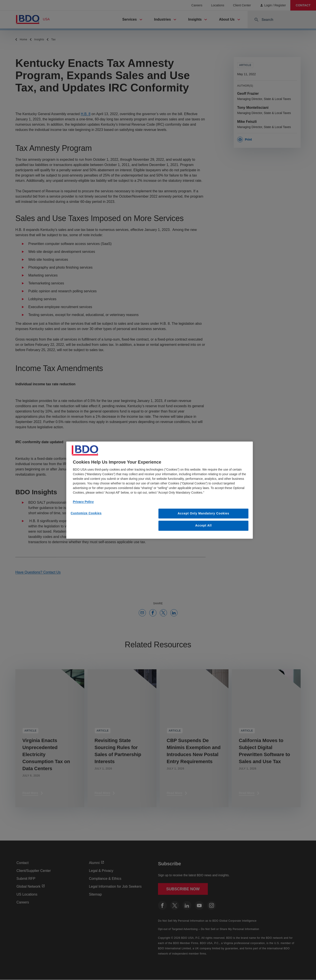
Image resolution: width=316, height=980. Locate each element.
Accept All (203, 525)
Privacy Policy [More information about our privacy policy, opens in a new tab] (83, 501)
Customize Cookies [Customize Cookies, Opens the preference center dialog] (86, 513)
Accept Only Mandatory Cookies (203, 513)
